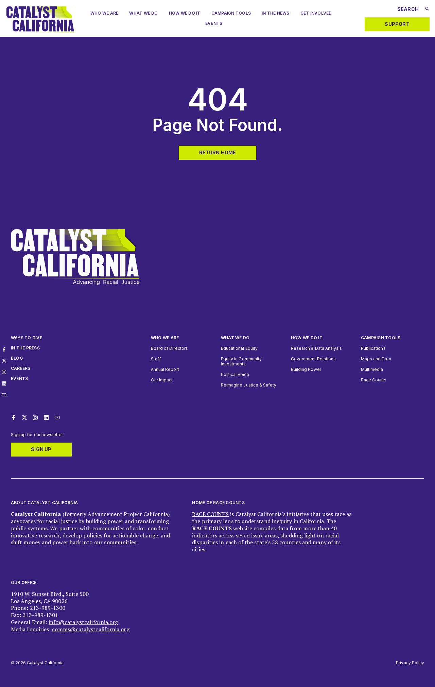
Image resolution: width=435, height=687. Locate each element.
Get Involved (316, 13)
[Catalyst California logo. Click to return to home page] (40, 30)
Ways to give (26, 337)
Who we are (104, 13)
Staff (156, 358)
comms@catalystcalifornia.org (90, 629)
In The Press (25, 347)
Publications (373, 348)
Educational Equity (239, 348)
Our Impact (162, 379)
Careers (21, 368)
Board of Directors (169, 348)
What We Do (143, 13)
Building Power (306, 369)
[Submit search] (427, 9)
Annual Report (165, 369)
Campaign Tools (231, 13)
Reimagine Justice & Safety (248, 385)
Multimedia (372, 369)
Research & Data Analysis (316, 348)
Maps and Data (376, 358)
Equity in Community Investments (241, 361)
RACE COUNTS (210, 514)
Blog (17, 358)
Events (213, 23)
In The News (276, 13)
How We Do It (185, 13)
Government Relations (313, 358)
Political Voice (235, 374)
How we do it (307, 337)
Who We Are (165, 337)
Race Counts (374, 379)
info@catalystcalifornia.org (83, 622)
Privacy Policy (410, 662)
